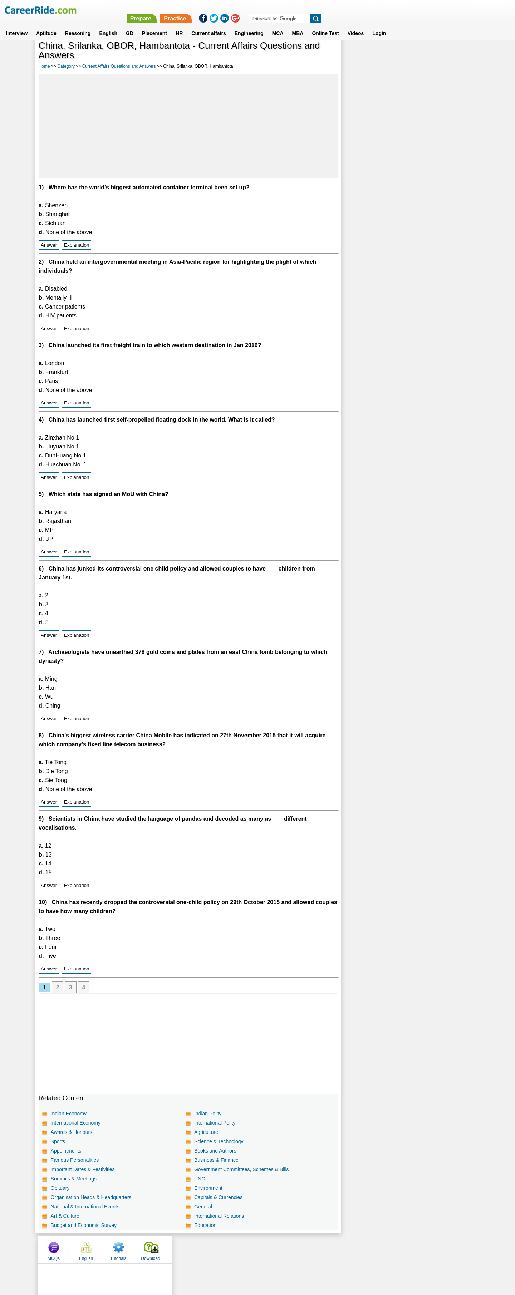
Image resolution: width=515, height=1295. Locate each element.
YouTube (308, 1249)
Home (44, 66)
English (108, 25)
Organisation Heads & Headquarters (91, 1197)
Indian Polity (207, 1113)
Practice (364, 10)
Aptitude (46, 25)
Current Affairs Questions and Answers (119, 66)
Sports (58, 1141)
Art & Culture (65, 1216)
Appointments (66, 1151)
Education (205, 1225)
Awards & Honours (71, 1132)
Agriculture (206, 1132)
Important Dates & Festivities (83, 1169)
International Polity (214, 1123)
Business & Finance (216, 1160)
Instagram (336, 1249)
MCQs (359, 54)
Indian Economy (69, 1113)
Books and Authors (215, 1151)
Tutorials (424, 54)
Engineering (249, 25)
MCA (278, 25)
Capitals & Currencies (218, 1197)
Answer (49, 245)
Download (455, 54)
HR (179, 25)
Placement (154, 25)
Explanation (76, 245)
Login (379, 25)
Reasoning (78, 25)
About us (192, 1249)
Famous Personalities (75, 1160)
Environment (208, 1188)
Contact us (221, 1249)
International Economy (75, 1123)
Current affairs (208, 25)
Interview (17, 25)
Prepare (329, 10)
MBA (298, 25)
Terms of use (254, 1249)
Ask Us (283, 1249)
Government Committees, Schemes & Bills (241, 1169)
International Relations (219, 1216)
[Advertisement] (188, 126)
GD (129, 25)
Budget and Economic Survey (84, 1225)
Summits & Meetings (74, 1179)
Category (66, 66)
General (203, 1206)
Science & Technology (219, 1141)
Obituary (60, 1188)
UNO (199, 1179)
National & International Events (85, 1206)
